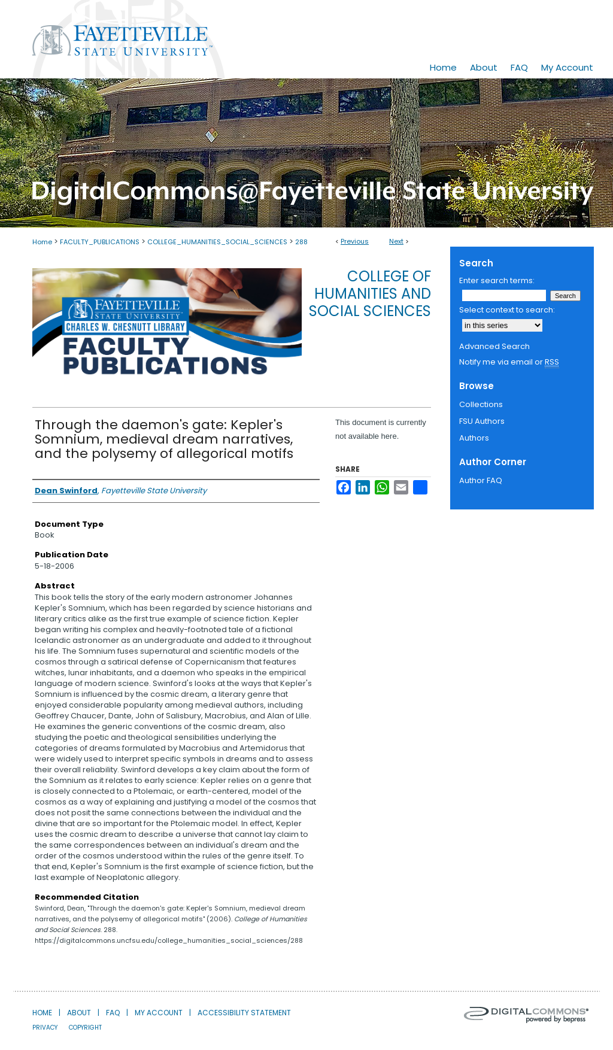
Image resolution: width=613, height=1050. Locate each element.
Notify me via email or (509, 362)
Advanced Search (494, 346)
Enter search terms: (497, 280)
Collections (481, 404)
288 (301, 242)
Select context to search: (507, 309)
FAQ (113, 1012)
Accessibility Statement (244, 1012)
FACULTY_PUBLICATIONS (99, 242)
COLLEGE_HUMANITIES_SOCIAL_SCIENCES (217, 242)
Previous (355, 241)
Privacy (44, 1027)
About (79, 1012)
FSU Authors (482, 421)
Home (42, 242)
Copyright (85, 1027)
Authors (474, 438)
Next (396, 241)
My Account (159, 1012)
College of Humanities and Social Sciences (370, 293)
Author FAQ (480, 480)
